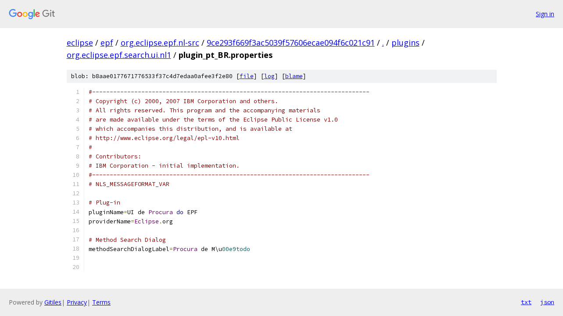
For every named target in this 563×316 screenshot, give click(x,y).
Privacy (77, 302)
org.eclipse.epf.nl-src (160, 42)
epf (106, 42)
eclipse (80, 42)
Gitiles (52, 302)
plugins (405, 42)
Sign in (545, 14)
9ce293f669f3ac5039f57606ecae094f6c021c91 (291, 42)
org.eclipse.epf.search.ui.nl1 (119, 55)
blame (294, 76)
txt (526, 302)
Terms (101, 302)
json (547, 302)
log (269, 76)
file (247, 76)
